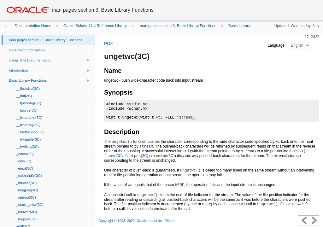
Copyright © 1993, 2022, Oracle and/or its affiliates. (137, 221)
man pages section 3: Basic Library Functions (177, 26)
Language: (277, 45)
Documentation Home (33, 26)
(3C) (113, 156)
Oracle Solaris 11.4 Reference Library (95, 26)
